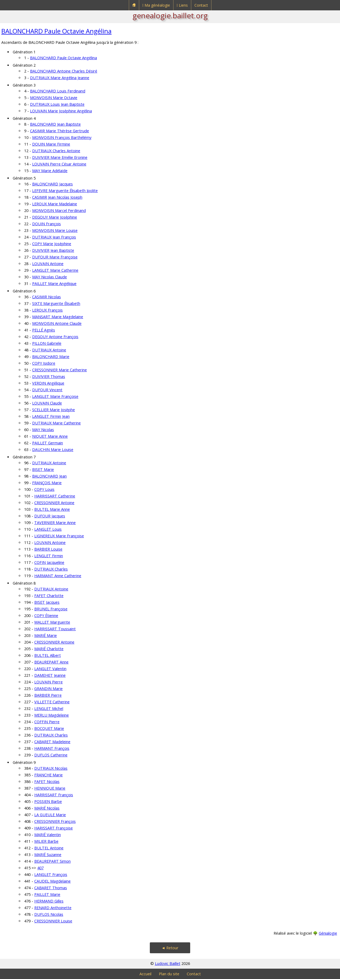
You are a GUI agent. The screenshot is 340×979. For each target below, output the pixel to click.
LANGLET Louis (48, 529)
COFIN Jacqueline (49, 562)
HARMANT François (51, 748)
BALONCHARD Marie (50, 356)
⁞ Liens (182, 5)
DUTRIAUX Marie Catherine (56, 422)
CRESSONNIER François (55, 821)
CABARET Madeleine (52, 741)
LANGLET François (50, 874)
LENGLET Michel (48, 708)
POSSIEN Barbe (48, 801)
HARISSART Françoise (53, 828)
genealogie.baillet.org (170, 15)
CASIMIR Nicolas (46, 296)
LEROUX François (47, 310)
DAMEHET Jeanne (50, 675)
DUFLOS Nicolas (48, 914)
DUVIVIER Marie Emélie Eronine (59, 157)
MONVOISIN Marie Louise (55, 230)
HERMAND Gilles (48, 901)
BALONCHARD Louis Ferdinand (57, 90)
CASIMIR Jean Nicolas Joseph (57, 197)
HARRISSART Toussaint (55, 628)
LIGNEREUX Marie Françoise (59, 535)
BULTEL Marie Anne (52, 509)
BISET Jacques (47, 602)
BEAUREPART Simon (52, 861)
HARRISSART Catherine (54, 496)
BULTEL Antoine (48, 847)
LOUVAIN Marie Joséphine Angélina (61, 110)
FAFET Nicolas (47, 781)
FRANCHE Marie (48, 774)
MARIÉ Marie (45, 635)
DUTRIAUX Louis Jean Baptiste (57, 104)
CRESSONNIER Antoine (54, 502)
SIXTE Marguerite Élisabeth (56, 303)
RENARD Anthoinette (52, 907)
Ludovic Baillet (167, 963)
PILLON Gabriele (46, 343)
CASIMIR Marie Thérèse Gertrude (59, 130)
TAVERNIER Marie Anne (55, 522)
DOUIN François (46, 223)
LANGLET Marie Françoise (55, 396)
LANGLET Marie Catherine (55, 270)
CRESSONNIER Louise (53, 920)
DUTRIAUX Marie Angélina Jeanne (59, 77)
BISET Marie (43, 469)
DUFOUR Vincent (47, 389)
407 (40, 867)
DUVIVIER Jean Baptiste (53, 250)
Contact (201, 5)
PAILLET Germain (47, 442)
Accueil (145, 973)
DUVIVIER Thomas (48, 376)
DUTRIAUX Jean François (54, 237)
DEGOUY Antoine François (55, 336)
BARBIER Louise (48, 549)
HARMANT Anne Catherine (57, 575)
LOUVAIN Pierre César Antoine (59, 164)
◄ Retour (170, 947)
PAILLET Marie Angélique (54, 283)
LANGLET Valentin (50, 668)
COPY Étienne (46, 615)
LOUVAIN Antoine (47, 263)
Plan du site (169, 973)
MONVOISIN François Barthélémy (61, 137)
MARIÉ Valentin (47, 834)
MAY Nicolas (43, 429)
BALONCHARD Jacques (52, 183)
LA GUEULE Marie (50, 814)
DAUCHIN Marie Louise (52, 449)
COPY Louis (44, 489)
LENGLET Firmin (48, 555)
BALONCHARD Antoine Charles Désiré (63, 71)
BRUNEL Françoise (50, 608)
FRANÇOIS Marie (47, 482)
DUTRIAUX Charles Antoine (56, 150)
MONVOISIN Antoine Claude (57, 323)
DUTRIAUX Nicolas (50, 768)
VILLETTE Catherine (52, 701)
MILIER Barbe (46, 841)
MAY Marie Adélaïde (49, 170)
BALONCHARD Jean (49, 476)
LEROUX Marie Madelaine (54, 203)
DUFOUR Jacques (49, 515)
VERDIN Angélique (48, 383)
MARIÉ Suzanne (47, 854)
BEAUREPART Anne (51, 662)
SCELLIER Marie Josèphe (53, 409)
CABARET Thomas (50, 887)
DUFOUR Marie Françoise (55, 256)
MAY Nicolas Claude (49, 276)
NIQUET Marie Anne (50, 436)
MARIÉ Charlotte (48, 648)
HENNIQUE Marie (49, 788)
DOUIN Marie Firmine (51, 144)
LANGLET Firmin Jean (51, 416)
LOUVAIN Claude (47, 403)
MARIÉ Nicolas (47, 808)
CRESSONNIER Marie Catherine (59, 369)
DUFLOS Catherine (50, 754)
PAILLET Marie (47, 894)
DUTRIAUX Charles (51, 569)
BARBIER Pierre (48, 695)
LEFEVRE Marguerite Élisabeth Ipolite (65, 190)
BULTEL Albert (47, 655)
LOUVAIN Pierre (48, 681)
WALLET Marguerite (52, 622)
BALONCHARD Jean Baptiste (55, 124)
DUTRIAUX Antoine (49, 349)
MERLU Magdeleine (51, 715)
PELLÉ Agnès (43, 330)
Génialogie (328, 933)
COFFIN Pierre (47, 721)
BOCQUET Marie (49, 728)
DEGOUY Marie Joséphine (54, 217)
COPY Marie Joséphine (51, 243)
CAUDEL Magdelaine (52, 881)
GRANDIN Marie (48, 688)
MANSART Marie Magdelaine (57, 316)
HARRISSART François (53, 794)
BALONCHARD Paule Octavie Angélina (56, 31)
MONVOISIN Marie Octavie (53, 97)
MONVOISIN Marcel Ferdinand (59, 210)
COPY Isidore (43, 363)
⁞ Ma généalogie (156, 5)
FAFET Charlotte (48, 595)
